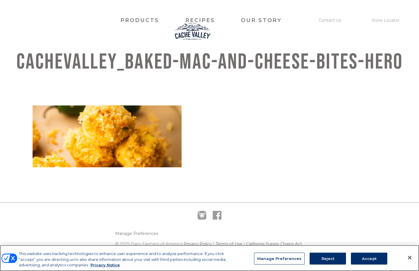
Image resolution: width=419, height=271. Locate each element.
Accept (369, 258)
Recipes (200, 20)
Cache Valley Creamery (56, 20)
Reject (328, 258)
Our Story (261, 20)
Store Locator (386, 20)
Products (139, 20)
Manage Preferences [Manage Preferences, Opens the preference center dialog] (279, 258)
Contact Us (330, 20)
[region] (209, 258)
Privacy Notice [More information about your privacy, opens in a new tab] (105, 265)
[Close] (409, 257)
